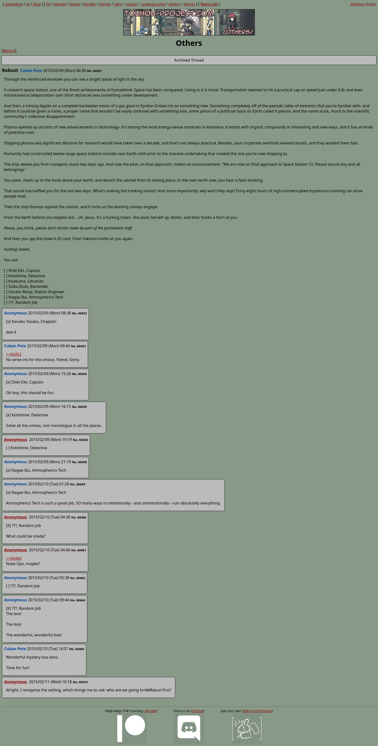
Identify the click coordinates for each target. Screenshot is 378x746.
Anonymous (15, 439)
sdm (118, 4)
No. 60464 (77, 600)
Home (370, 3)
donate (150, 711)
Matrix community (257, 711)
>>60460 (13, 558)
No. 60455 (79, 407)
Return (9, 50)
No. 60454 (79, 374)
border (89, 4)
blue (37, 4)
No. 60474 (80, 682)
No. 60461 (78, 550)
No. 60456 (80, 440)
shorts (189, 4)
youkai (131, 4)
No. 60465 (76, 649)
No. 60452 (79, 313)
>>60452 (13, 354)
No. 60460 (78, 517)
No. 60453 (78, 346)
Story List (209, 4)
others (174, 4)
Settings (357, 3)
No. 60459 (77, 484)
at (28, 4)
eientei (60, 4)
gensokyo (13, 4)
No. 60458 (79, 462)
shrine (105, 4)
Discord (197, 711)
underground (153, 4)
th (48, 4)
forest (74, 4)
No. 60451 (94, 71)
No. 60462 (77, 578)
